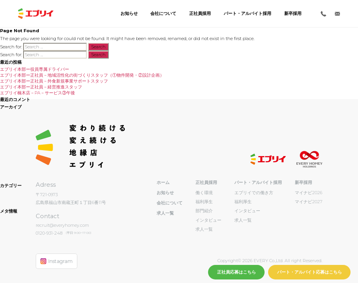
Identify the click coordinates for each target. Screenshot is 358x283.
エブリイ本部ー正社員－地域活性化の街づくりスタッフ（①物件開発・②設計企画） (82, 75)
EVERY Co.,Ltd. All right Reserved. (287, 260)
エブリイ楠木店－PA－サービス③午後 (37, 93)
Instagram (56, 261)
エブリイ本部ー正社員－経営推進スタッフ (41, 87)
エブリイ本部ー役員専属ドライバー (34, 69)
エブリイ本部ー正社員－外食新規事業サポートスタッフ (54, 81)
